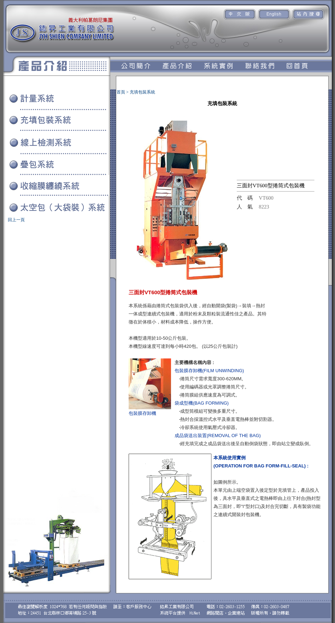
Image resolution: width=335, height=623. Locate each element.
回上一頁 (16, 219)
